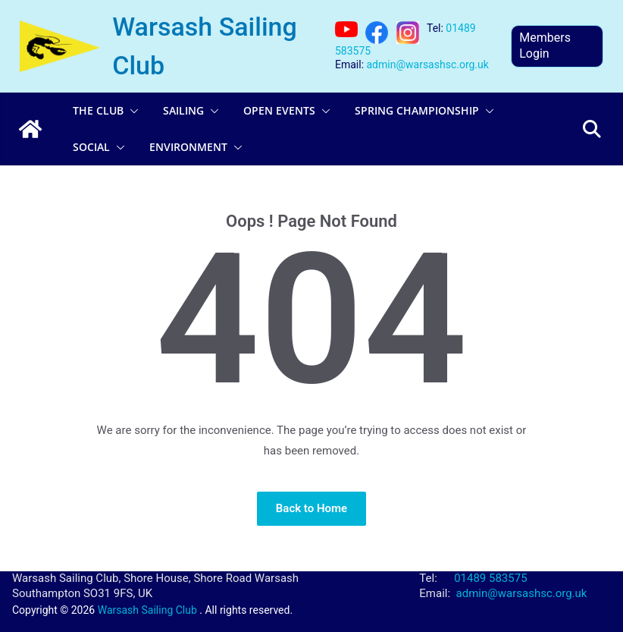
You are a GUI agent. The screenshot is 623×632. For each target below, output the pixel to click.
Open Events (279, 110)
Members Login (545, 45)
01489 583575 (490, 578)
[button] (131, 110)
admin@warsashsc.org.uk (428, 64)
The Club (98, 110)
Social (91, 147)
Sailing (183, 110)
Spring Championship (417, 110)
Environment (188, 147)
